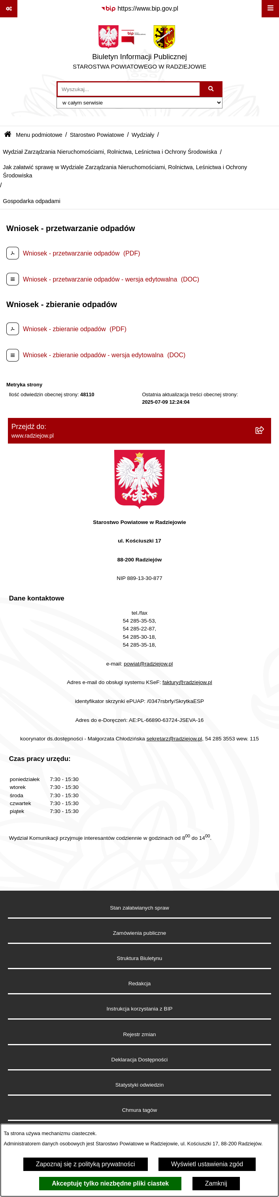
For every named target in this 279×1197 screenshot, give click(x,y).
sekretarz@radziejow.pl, (175, 739)
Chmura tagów (139, 1110)
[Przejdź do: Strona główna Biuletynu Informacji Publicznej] (7, 135)
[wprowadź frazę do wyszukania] (129, 89)
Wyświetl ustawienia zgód (207, 1164)
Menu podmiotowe (39, 135)
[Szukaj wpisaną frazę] (211, 89)
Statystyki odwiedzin (139, 1085)
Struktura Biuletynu (139, 958)
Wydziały (143, 135)
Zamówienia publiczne (139, 933)
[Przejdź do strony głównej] (139, 49)
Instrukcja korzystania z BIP (140, 1009)
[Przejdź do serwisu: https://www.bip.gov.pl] (139, 8)
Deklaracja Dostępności (139, 1060)
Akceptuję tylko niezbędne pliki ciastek (110, 1183)
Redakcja (139, 983)
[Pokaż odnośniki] (8, 8)
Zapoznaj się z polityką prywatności (85, 1164)
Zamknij (216, 1183)
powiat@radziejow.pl (148, 664)
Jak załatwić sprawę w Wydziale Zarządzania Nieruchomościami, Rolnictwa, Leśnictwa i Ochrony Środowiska (125, 171)
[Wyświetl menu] (270, 8)
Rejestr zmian (139, 1034)
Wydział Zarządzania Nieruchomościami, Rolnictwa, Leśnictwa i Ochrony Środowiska (110, 152)
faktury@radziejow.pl (187, 682)
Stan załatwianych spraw (139, 908)
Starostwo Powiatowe (97, 135)
